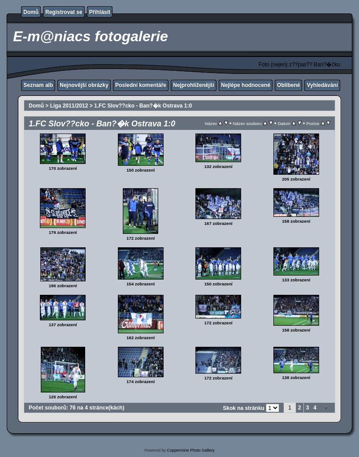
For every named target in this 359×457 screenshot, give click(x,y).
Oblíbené (288, 85)
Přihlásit (99, 12)
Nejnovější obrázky (84, 85)
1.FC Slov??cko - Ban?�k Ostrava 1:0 (143, 106)
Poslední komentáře (140, 85)
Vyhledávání (322, 85)
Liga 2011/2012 (69, 106)
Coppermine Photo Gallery (190, 450)
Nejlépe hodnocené (245, 85)
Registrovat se (63, 12)
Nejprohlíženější (193, 85)
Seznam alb (38, 85)
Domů (31, 12)
